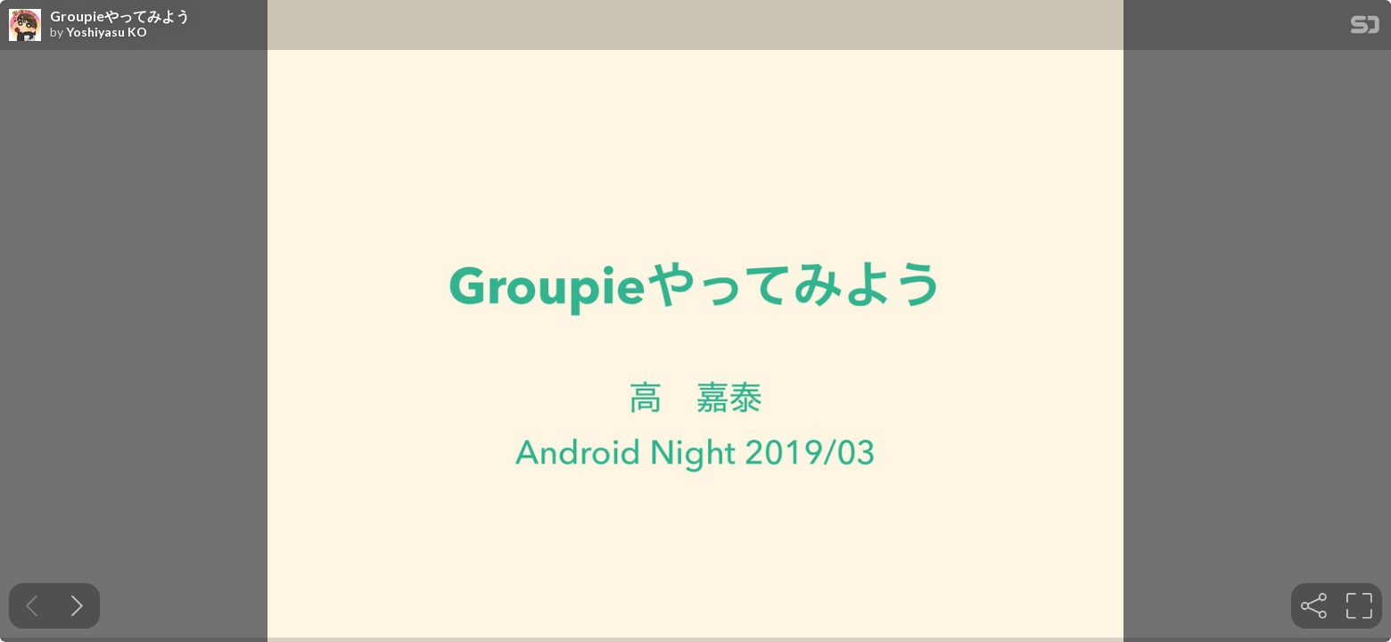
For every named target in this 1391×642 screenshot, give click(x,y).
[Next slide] (77, 606)
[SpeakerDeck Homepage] (1365, 28)
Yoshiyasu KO (106, 32)
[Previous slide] (32, 606)
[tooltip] (1314, 606)
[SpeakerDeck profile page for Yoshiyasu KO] (25, 26)
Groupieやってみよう (120, 16)
